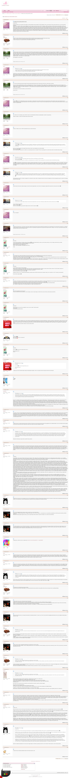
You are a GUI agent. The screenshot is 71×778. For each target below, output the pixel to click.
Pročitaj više (5, 771)
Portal (8, 10)
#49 (67, 724)
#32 (67, 453)
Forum (5, 10)
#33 (67, 495)
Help (54, 10)
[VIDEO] (22, 767)
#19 (67, 277)
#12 (67, 182)
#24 (67, 344)
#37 (67, 551)
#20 (67, 287)
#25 (67, 359)
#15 (67, 223)
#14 (67, 209)
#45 (67, 655)
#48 (67, 704)
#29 (67, 420)
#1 (67, 19)
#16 (67, 237)
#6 (67, 97)
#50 (67, 747)
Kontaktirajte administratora (60, 772)
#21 (67, 302)
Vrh (67, 772)
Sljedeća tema (38, 761)
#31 (67, 442)
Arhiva (65, 772)
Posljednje (66, 758)
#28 (67, 409)
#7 (67, 111)
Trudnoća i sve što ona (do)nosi (16, 13)
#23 (67, 333)
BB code (22, 764)
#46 (67, 669)
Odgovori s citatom (65, 33)
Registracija (57, 10)
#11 (67, 168)
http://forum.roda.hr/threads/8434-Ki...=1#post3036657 (35, 540)
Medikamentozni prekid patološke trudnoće (11, 16)
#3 (67, 48)
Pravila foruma (23, 769)
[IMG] (22, 766)
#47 (67, 692)
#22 (67, 317)
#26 (67, 375)
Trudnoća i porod (9, 13)
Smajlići (22, 765)
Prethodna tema (33, 761)
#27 (67, 389)
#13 (67, 196)
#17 (67, 252)
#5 (67, 80)
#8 (67, 125)
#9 (67, 139)
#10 (67, 153)
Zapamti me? (48, 10)
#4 (67, 64)
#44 (67, 641)
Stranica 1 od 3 (58, 758)
